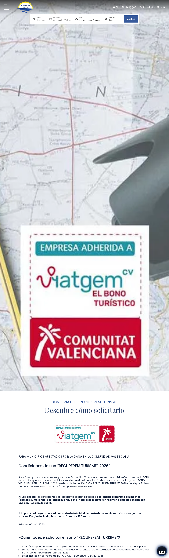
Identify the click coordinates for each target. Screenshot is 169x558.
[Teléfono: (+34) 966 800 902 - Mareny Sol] (152, 7)
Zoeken (131, 19)
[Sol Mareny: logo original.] (25, 7)
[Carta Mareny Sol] (8, 7)
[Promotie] (115, 20)
